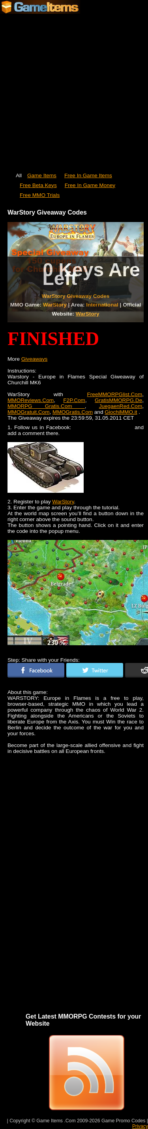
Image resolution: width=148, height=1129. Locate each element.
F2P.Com (74, 400)
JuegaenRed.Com (120, 406)
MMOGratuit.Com (28, 412)
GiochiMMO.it (121, 412)
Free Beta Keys (38, 185)
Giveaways (34, 359)
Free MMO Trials (40, 195)
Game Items (41, 175)
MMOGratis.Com (72, 412)
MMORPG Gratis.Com (46, 406)
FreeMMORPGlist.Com (114, 394)
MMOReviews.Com (30, 400)
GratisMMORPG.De (118, 400)
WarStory (87, 314)
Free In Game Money (90, 185)
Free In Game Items (88, 175)
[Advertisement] (74, 89)
